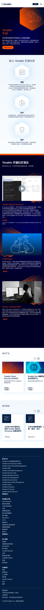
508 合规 (4, 597)
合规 (3, 508)
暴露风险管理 (6, 511)
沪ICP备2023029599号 (15, 597)
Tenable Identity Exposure (9, 491)
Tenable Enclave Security (9, 480)
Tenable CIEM (6, 468)
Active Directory (6, 501)
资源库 (4, 541)
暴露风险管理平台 (11, 461)
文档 (3, 553)
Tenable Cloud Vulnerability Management (14, 466)
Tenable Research (7, 551)
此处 (33, 88)
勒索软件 (5, 522)
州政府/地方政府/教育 (8, 524)
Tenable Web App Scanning (10, 475)
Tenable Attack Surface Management (13, 482)
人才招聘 (5, 574)
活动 (3, 581)
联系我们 (5, 572)
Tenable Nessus (7, 484)
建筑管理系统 (6, 504)
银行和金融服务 (6, 513)
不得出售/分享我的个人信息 (10, 592)
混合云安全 (5, 517)
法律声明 (5, 595)
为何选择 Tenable (7, 558)
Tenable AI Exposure (8, 487)
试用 (35, 4)
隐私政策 (5, 590)
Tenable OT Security (8, 489)
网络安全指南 (6, 555)
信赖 (3, 560)
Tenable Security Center (9, 473)
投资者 (4, 577)
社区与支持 (5, 546)
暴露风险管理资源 (7, 544)
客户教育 (5, 548)
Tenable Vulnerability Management (12, 470)
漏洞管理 (5, 529)
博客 (3, 570)
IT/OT (4, 520)
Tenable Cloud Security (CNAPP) (12, 463)
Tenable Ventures (7, 579)
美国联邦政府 (6, 527)
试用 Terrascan (7, 47)
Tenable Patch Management (10, 477)
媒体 (3, 584)
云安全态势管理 (6, 506)
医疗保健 (5, 515)
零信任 (4, 531)
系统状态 (5, 562)
